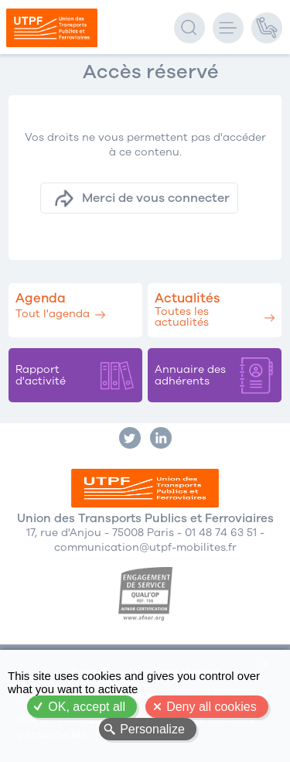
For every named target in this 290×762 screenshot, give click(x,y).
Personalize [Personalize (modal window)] (152, 729)
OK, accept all (86, 706)
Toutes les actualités (182, 317)
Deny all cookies (211, 706)
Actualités (187, 298)
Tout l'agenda (52, 314)
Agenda (40, 298)
